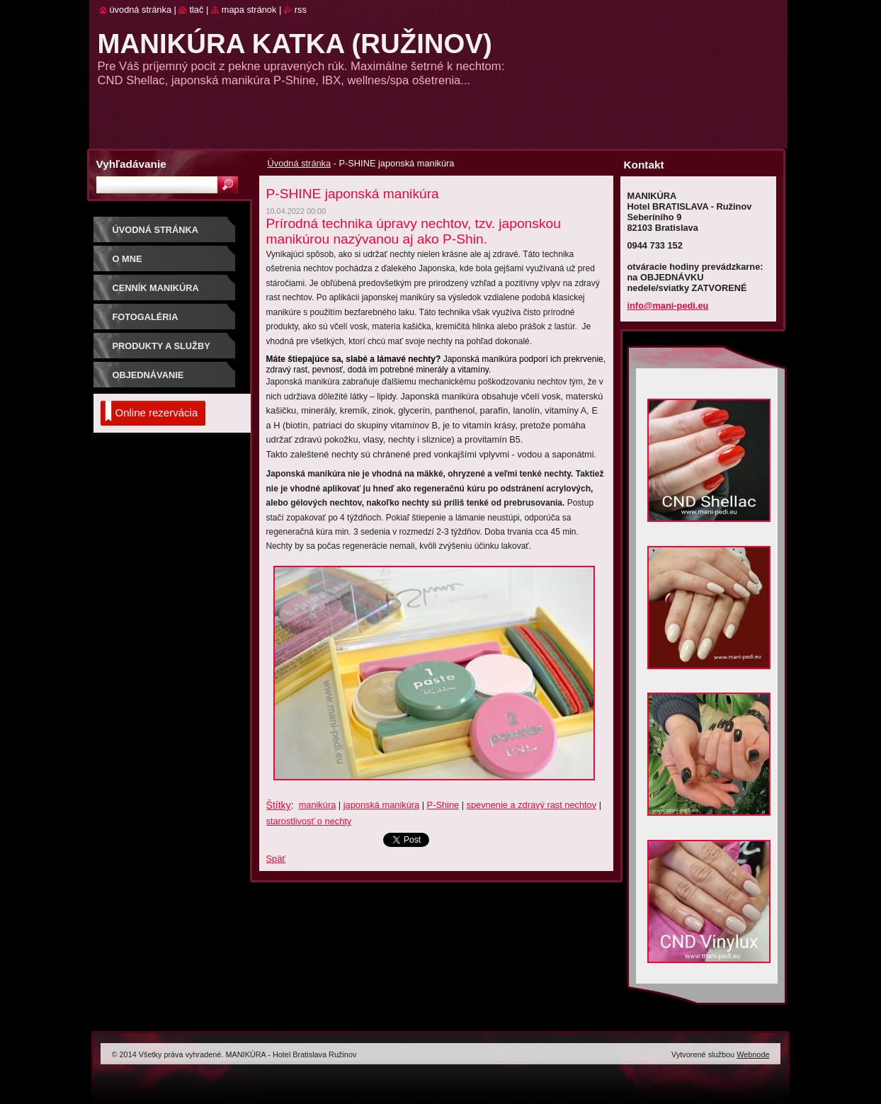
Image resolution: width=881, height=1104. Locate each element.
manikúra (317, 804)
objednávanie (148, 375)
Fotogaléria (145, 317)
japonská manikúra (381, 804)
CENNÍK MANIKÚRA (156, 288)
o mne (127, 259)
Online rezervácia (151, 411)
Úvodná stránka (299, 163)
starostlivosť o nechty (309, 821)
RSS (301, 9)
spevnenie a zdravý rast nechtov (532, 804)
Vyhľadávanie (131, 164)
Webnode (753, 1054)
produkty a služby (161, 346)
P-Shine (443, 804)
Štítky (278, 805)
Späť (276, 858)
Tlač (196, 9)
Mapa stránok (249, 9)
